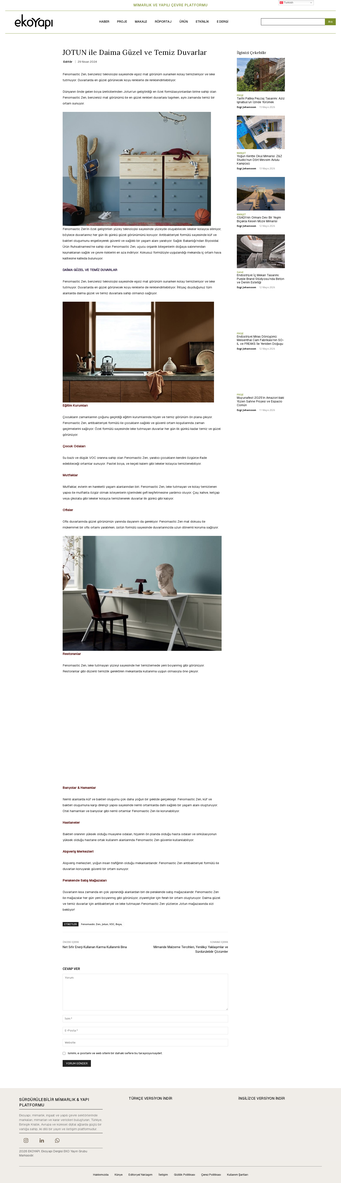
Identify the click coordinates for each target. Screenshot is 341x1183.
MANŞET (241, 153)
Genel (240, 272)
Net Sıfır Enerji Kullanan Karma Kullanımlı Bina (95, 947)
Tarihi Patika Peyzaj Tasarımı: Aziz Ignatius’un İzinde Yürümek (261, 100)
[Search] (330, 21)
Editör (67, 61)
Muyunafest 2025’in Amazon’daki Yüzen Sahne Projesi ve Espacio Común (260, 401)
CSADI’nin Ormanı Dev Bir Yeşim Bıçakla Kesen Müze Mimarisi (259, 219)
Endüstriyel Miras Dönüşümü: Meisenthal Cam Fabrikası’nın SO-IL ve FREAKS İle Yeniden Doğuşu (260, 340)
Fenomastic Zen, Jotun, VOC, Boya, (101, 924)
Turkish (286, 2)
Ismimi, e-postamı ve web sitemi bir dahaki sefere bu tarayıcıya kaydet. (115, 1053)
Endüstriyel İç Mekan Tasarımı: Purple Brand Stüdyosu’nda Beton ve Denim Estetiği (260, 278)
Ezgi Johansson (246, 107)
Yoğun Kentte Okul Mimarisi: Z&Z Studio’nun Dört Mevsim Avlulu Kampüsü (259, 159)
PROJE (240, 95)
